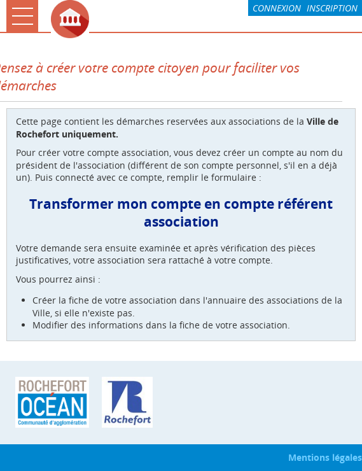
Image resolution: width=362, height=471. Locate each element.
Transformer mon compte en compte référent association (181, 212)
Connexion (277, 8)
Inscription (332, 8)
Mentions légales (325, 457)
